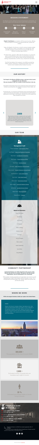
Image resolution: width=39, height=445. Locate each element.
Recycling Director (22, 191)
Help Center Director (22, 177)
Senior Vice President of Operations (22, 152)
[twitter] (19, 434)
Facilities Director (22, 162)
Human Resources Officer (22, 159)
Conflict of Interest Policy (9, 430)
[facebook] (17, 434)
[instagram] (22, 434)
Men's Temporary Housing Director (22, 166)
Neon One (23, 442)
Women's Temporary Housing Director (22, 170)
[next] (35, 112)
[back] (3, 112)
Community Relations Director (23, 184)
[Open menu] (36, 2)
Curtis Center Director (23, 173)
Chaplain (23, 195)
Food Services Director (22, 180)
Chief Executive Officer (23, 148)
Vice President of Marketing (22, 155)
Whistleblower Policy (19, 430)
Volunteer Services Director (22, 188)
